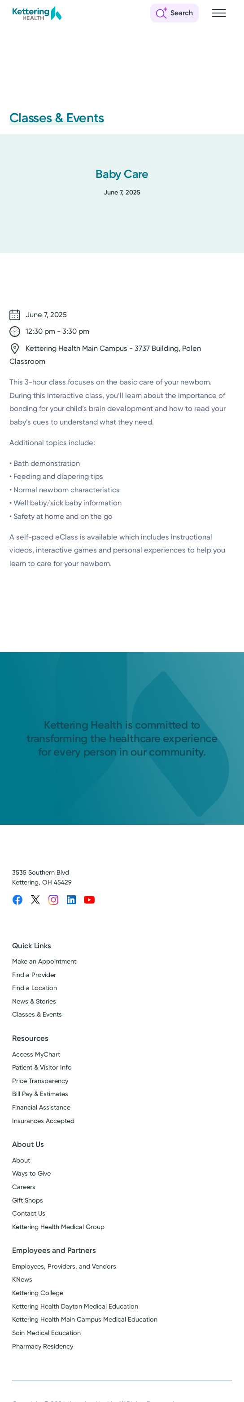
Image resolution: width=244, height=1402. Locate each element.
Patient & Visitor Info (42, 1067)
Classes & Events (37, 1014)
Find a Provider (34, 975)
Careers (23, 1187)
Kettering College (37, 1293)
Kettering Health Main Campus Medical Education (84, 1319)
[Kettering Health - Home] (36, 13)
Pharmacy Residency (42, 1346)
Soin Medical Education (46, 1333)
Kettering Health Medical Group (58, 1227)
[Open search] (174, 13)
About (21, 1160)
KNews (22, 1279)
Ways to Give (31, 1173)
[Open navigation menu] (219, 13)
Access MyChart (36, 1054)
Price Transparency (40, 1081)
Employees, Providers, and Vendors (64, 1266)
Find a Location (34, 988)
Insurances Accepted (43, 1121)
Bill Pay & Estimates (40, 1094)
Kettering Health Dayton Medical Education (75, 1306)
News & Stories (34, 1001)
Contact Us (28, 1213)
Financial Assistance (41, 1107)
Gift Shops (27, 1200)
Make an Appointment (44, 961)
